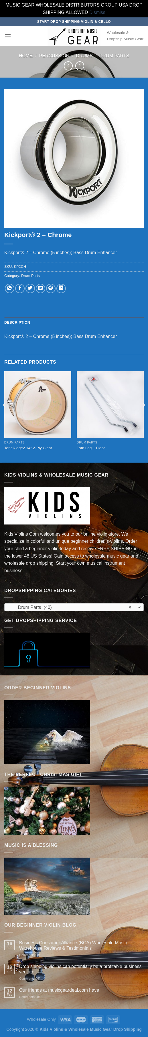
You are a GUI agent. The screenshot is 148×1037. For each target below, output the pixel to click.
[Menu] (7, 36)
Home (26, 55)
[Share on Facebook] (20, 288)
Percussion (54, 55)
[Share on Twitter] (30, 288)
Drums (84, 55)
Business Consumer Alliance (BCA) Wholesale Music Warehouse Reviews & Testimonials (73, 945)
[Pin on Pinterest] (51, 288)
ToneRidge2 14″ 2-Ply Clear (28, 448)
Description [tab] (17, 322)
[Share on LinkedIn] (61, 288)
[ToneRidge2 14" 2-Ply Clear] (37, 404)
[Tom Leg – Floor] (110, 404)
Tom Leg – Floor (91, 448)
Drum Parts (114, 55)
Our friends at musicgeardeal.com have (59, 990)
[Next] (144, 416)
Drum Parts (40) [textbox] (70, 607)
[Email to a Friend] (40, 288)
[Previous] (4, 416)
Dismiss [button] (97, 12)
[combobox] (74, 607)
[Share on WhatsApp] (9, 288)
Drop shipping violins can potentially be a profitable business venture (80, 969)
